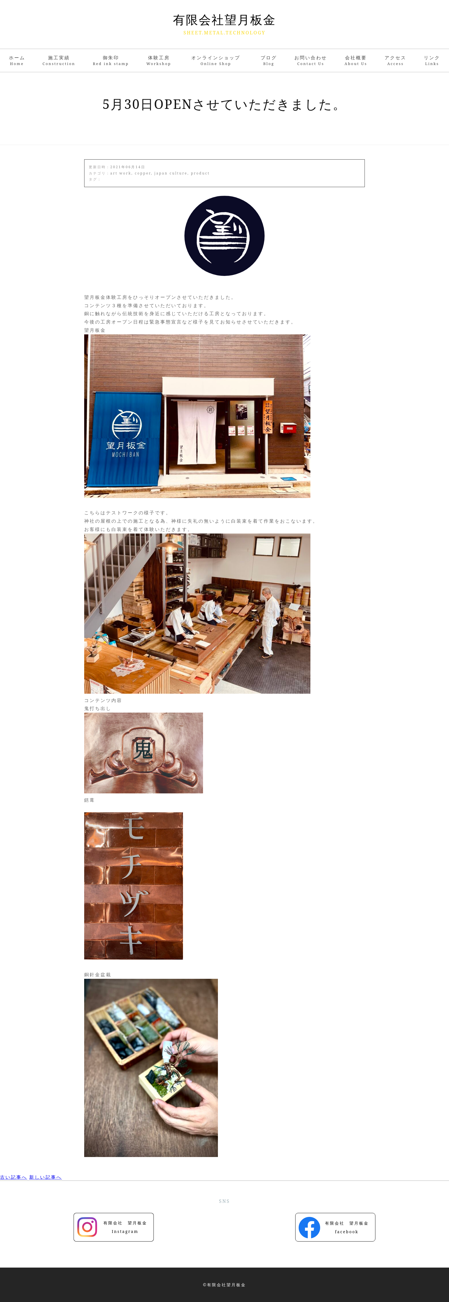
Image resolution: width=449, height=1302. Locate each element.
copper (143, 173)
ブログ (269, 60)
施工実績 (59, 60)
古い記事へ (13, 1177)
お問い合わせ (310, 60)
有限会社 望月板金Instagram (125, 1227)
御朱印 (111, 60)
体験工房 (158, 60)
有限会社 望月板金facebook (347, 1227)
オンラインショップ (217, 60)
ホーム (17, 60)
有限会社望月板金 (224, 19)
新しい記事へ (45, 1177)
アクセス (395, 60)
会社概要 (355, 60)
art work (120, 173)
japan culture (171, 173)
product (200, 173)
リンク (432, 60)
